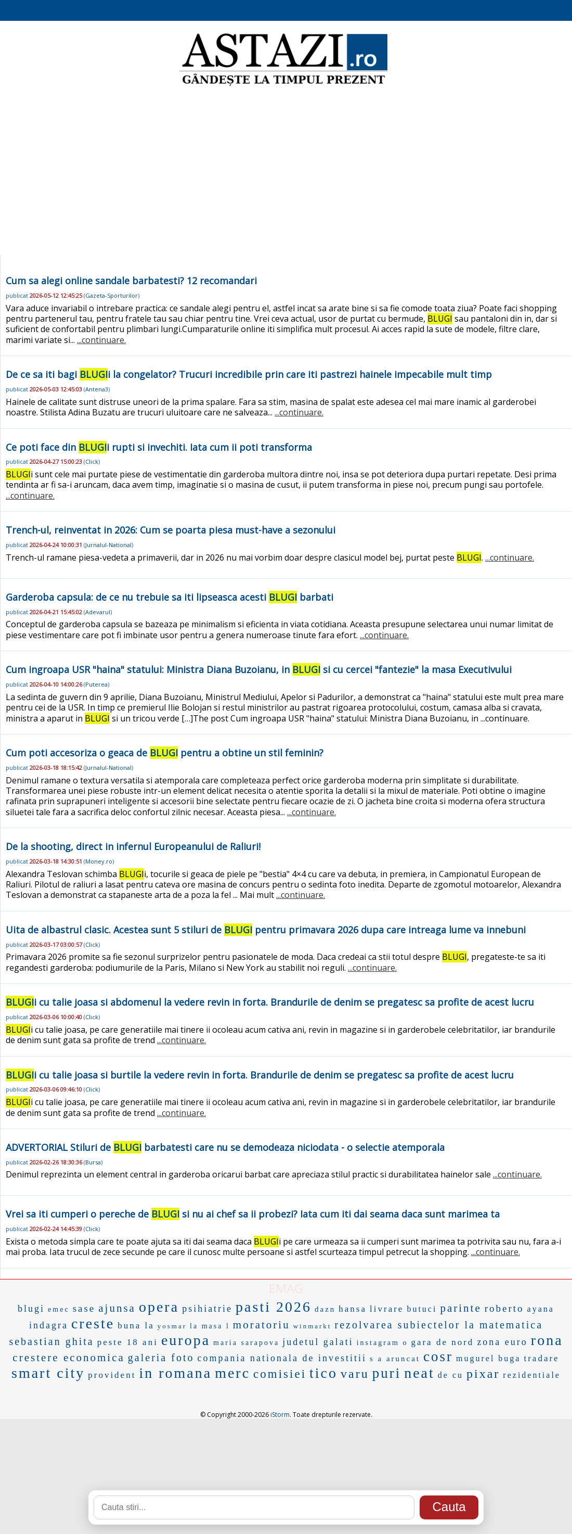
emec (59, 1309)
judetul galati (317, 1342)
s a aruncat (395, 1358)
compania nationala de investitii (281, 1358)
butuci (422, 1308)
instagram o (382, 1343)
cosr (438, 1356)
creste (92, 1323)
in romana (175, 1373)
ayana (540, 1308)
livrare (387, 1309)
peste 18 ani (127, 1342)
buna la (136, 1325)
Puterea (96, 684)
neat (419, 1373)
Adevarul (97, 612)
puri (386, 1373)
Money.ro (98, 861)
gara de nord (442, 1342)
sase (84, 1308)
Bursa (93, 1162)
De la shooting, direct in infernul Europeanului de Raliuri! (133, 846)
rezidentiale (532, 1375)
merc (232, 1373)
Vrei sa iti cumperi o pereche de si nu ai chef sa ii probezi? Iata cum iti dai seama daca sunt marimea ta (253, 1214)
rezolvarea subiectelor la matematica (438, 1324)
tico (323, 1373)
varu (355, 1373)
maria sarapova (246, 1343)
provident (112, 1375)
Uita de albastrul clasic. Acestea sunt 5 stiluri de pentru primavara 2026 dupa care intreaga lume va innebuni (266, 929)
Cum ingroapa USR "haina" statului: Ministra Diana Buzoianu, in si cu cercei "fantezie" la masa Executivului (259, 669)
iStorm (280, 1414)
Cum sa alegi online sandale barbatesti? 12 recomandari (131, 280)
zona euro (502, 1342)
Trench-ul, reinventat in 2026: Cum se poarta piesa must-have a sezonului (170, 530)
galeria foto (161, 1357)
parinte (460, 1308)
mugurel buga (488, 1358)
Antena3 (96, 389)
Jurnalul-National (108, 545)
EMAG (286, 1288)
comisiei (279, 1373)
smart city (48, 1373)
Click (91, 461)
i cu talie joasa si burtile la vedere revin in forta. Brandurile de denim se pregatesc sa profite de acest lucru (260, 1075)
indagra (48, 1325)
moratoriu (261, 1325)
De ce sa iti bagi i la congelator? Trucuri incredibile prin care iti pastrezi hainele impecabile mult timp (249, 374)
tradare (541, 1358)
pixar (483, 1373)
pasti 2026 (273, 1307)
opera (159, 1307)
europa (185, 1340)
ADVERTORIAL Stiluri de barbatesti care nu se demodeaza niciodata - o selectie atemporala (225, 1147)
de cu (450, 1375)
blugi (31, 1308)
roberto (504, 1308)
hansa (353, 1309)
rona (547, 1340)
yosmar (172, 1326)
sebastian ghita (51, 1341)
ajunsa (117, 1308)
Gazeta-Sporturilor (111, 295)
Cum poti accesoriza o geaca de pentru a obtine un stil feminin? (164, 752)
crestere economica (68, 1357)
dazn (325, 1309)
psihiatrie (207, 1308)
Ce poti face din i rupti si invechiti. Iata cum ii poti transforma (159, 447)
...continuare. (101, 340)
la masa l (210, 1326)
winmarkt (312, 1326)
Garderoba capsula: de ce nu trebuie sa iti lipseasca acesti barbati (169, 597)
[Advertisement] (286, 172)
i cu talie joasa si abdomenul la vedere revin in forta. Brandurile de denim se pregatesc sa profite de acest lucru (270, 1002)
